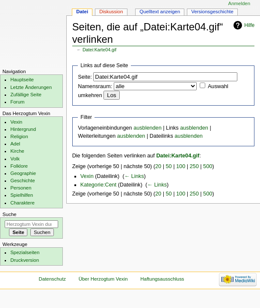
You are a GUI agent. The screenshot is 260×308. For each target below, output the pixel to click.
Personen (20, 187)
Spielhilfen (21, 195)
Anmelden (239, 3)
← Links (134, 176)
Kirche (17, 151)
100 (180, 166)
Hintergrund (23, 129)
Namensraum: (95, 86)
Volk (15, 158)
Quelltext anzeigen (159, 11)
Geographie (23, 173)
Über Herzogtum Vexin (103, 278)
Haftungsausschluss (162, 278)
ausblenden (147, 128)
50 (169, 166)
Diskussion (111, 11)
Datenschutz (52, 278)
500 (207, 166)
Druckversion (24, 260)
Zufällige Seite (25, 94)
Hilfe (249, 25)
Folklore (19, 166)
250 (194, 166)
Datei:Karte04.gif (99, 49)
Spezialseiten (24, 252)
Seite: (85, 77)
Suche (10, 214)
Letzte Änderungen (31, 87)
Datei (82, 11)
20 (158, 166)
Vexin (87, 176)
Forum (17, 101)
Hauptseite (22, 79)
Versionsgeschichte (212, 11)
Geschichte (22, 180)
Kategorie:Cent (98, 185)
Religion (19, 136)
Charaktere (22, 202)
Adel (15, 143)
